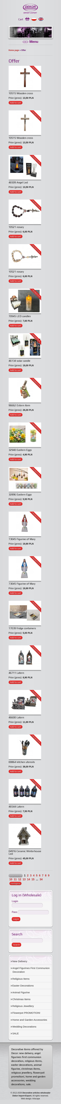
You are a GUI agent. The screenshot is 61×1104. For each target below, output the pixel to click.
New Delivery (19, 961)
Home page (14, 50)
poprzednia (15, 875)
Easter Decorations (23, 985)
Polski (34, 19)
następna (15, 883)
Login (15, 901)
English (41, 19)
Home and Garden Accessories (29, 1019)
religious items (33, 1060)
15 (33, 879)
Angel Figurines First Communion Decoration (31, 970)
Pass (14, 912)
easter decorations (22, 1064)
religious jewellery (21, 1072)
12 (19, 879)
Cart (20, 19)
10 (10, 879)
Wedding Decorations (24, 1026)
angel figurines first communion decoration (26, 1057)
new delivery (26, 1053)
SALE (15, 1033)
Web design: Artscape (30, 1099)
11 (15, 879)
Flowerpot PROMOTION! (26, 1012)
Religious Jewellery (23, 1006)
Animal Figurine (21, 992)
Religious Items (21, 978)
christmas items (30, 1068)
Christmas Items (21, 999)
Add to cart (15, 102)
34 (41, 879)
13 (24, 879)
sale (28, 1084)
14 (28, 879)
